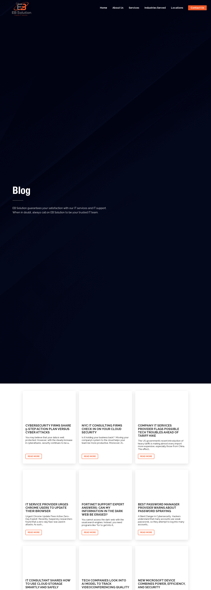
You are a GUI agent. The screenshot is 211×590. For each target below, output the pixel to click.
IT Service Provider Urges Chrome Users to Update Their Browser (46, 508)
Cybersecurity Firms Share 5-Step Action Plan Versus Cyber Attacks (48, 429)
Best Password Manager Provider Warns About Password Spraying (158, 508)
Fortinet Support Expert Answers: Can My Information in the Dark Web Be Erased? (103, 509)
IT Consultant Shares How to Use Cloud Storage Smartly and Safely (47, 584)
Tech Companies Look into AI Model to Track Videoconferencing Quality (105, 584)
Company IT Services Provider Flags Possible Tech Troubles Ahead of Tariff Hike (158, 430)
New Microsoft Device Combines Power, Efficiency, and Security (161, 584)
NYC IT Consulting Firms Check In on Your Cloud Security (102, 429)
